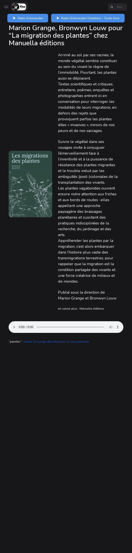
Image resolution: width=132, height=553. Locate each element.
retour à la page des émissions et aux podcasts (56, 342)
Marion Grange (71, 298)
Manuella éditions (92, 309)
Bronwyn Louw (103, 298)
